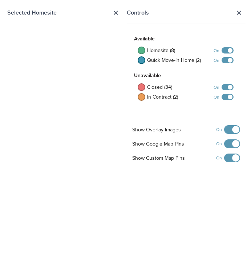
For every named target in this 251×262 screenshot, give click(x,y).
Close (239, 12)
